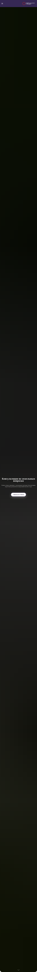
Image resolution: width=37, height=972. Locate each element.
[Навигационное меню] (2, 3)
